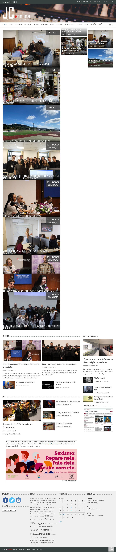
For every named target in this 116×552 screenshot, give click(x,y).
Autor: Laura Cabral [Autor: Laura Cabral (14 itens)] (46, 504)
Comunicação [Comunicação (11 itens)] (41, 516)
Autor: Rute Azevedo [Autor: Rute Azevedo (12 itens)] (39, 513)
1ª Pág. (5, 24)
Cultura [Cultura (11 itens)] (51, 516)
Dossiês (93, 24)
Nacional (59, 24)
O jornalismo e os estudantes (26, 382)
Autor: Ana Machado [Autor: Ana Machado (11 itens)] (38, 498)
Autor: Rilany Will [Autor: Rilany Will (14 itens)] (44, 511)
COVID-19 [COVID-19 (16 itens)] (46, 516)
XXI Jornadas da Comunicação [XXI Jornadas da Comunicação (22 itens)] (39, 542)
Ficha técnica (96, 1)
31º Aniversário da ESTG (64, 423)
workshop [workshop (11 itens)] (41, 537)
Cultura (36, 24)
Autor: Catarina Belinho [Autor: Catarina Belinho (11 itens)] (42, 500)
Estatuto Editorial (108, 1)
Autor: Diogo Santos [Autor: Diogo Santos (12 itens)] (51, 500)
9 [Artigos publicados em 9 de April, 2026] (71, 507)
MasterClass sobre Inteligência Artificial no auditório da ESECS (71, 30)
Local (11, 24)
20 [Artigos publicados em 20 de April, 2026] (60, 514)
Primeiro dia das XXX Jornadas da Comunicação (17, 426)
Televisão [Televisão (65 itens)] (34, 537)
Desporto (44, 24)
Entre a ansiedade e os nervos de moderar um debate (21, 365)
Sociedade (18, 24)
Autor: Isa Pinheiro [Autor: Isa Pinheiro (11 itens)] (41, 502)
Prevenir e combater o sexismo (52, 444)
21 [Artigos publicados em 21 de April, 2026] (63, 514)
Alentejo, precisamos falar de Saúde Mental (103, 398)
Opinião (100, 24)
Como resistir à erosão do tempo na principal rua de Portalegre (73, 49)
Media (52, 24)
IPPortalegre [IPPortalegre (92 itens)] (36, 523)
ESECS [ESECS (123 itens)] (47, 519)
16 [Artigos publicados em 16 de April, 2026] (71, 511)
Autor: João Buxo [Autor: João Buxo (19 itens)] (35, 505)
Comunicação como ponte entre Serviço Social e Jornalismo (98, 43)
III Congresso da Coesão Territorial (68, 412)
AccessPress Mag (37, 549)
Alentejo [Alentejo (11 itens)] (32, 498)
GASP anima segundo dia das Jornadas (59, 363)
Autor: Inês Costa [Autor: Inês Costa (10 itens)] (33, 502)
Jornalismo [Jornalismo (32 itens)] (42, 526)
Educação (28, 24)
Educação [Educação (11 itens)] (36, 519)
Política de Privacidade (82, 1)
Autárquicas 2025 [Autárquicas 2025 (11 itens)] (34, 516)
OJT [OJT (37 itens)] (38, 529)
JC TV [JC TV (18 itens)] (48, 523)
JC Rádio (79, 24)
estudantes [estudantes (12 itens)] (53, 519)
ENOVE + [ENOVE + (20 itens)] (41, 520)
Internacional (69, 24)
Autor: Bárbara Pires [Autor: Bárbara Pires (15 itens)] (48, 498)
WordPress (23, 549)
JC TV (86, 24)
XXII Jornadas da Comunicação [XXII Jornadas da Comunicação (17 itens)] (46, 540)
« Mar (60, 521)
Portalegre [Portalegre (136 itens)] (44, 533)
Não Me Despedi (99, 378)
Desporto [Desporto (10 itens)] (32, 519)
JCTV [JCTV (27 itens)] (44, 523)
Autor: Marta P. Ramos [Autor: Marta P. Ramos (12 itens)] (45, 509)
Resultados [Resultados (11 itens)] (53, 534)
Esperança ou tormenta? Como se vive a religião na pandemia (98, 361)
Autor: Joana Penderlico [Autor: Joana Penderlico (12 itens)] (51, 502)
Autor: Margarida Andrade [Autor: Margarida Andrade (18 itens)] (45, 507)
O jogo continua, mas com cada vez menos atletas (99, 62)
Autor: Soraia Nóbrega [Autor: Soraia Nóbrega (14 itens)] (49, 513)
